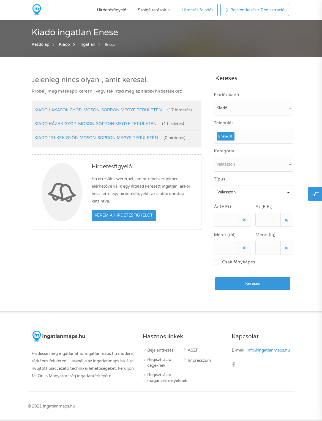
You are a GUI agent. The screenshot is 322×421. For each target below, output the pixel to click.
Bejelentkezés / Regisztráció (255, 9)
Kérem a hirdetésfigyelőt (124, 215)
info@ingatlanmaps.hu (268, 350)
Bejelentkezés (160, 350)
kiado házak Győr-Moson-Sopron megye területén (95, 123)
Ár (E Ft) (222, 206)
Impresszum (199, 360)
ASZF (193, 350)
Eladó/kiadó (226, 95)
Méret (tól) (225, 235)
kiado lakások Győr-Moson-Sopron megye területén (98, 109)
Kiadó (64, 44)
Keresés (252, 283)
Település (224, 123)
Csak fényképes (234, 262)
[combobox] (253, 108)
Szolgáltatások (152, 9)
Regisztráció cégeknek (159, 362)
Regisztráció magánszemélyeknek (167, 377)
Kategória (224, 151)
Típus (219, 179)
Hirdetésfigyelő (111, 9)
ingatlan (87, 44)
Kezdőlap (40, 44)
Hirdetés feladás (197, 9)
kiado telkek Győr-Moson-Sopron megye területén (96, 137)
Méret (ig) (265, 235)
